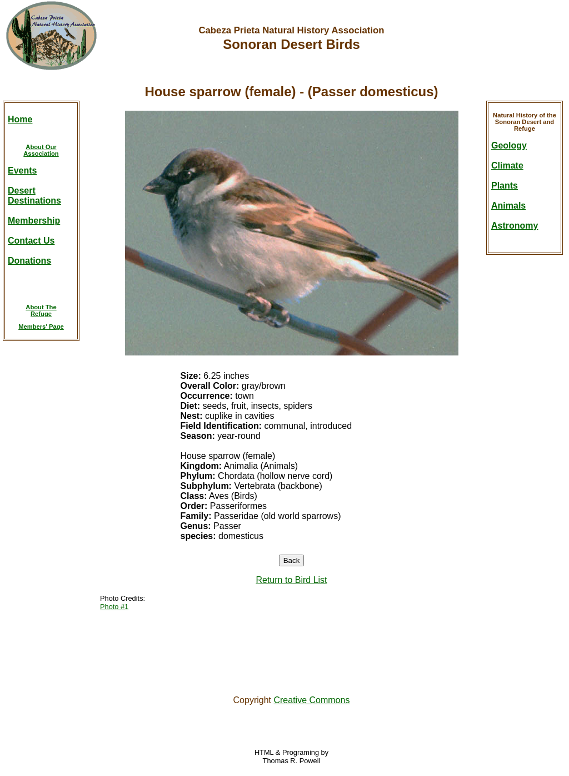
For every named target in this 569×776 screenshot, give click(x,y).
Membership (34, 220)
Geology (509, 145)
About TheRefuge (41, 310)
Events (22, 170)
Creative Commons (311, 700)
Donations (29, 260)
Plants (504, 185)
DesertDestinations (34, 195)
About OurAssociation (40, 150)
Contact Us (31, 240)
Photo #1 (114, 606)
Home (20, 119)
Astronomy (514, 225)
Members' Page (41, 326)
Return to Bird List (291, 580)
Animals (508, 205)
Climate (507, 165)
